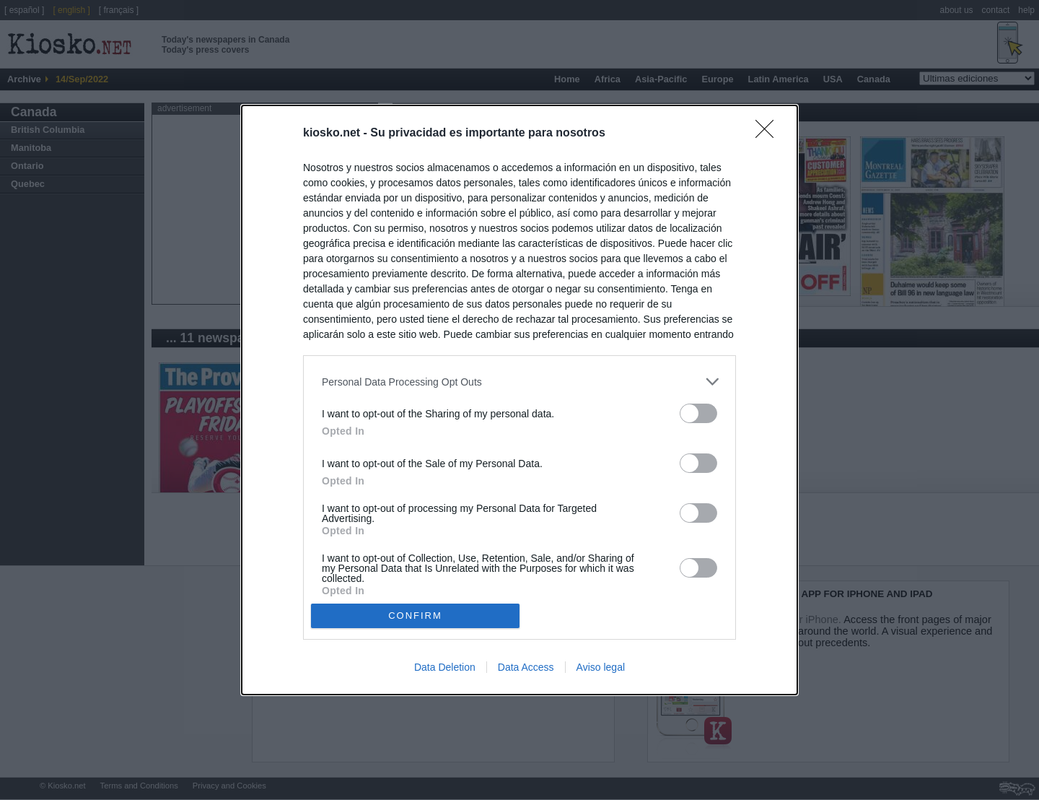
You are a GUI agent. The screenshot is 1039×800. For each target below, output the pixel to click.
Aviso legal (601, 667)
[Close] (769, 133)
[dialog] (519, 399)
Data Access (526, 667)
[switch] (698, 413)
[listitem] (519, 381)
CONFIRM (415, 615)
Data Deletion (444, 667)
